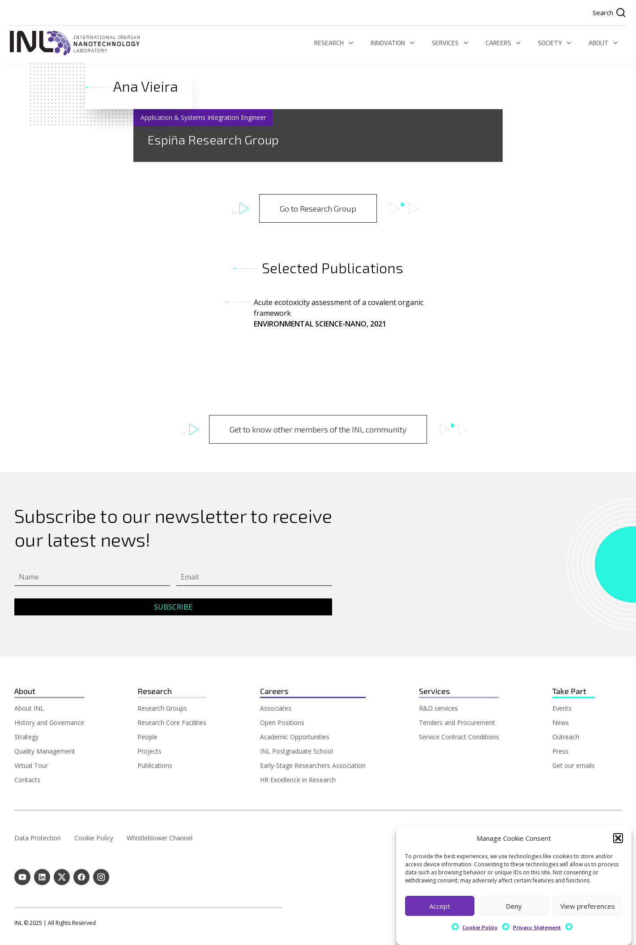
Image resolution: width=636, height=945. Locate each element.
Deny (514, 906)
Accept (439, 906)
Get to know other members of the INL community (318, 429)
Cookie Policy (480, 927)
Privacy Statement (537, 927)
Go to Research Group (318, 208)
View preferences (587, 906)
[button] (618, 838)
